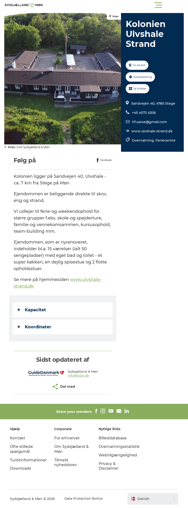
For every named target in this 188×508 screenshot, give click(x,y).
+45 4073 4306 (144, 113)
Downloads (21, 468)
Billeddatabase (113, 438)
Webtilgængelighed (118, 455)
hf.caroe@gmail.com (149, 122)
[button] (115, 5)
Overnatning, (143, 140)
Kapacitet (32, 309)
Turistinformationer (29, 460)
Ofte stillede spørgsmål (22, 449)
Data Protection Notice (84, 499)
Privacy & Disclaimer (109, 466)
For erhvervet (68, 438)
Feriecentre (165, 140)
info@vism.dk (78, 375)
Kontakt (18, 438)
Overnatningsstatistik (120, 446)
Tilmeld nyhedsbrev (66, 462)
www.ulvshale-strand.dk (151, 131)
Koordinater (35, 327)
